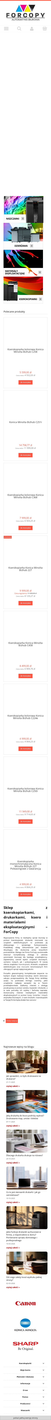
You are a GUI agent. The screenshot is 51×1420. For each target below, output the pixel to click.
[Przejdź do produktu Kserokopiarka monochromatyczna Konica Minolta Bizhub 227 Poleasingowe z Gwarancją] (25, 846)
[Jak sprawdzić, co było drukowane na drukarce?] (26, 1061)
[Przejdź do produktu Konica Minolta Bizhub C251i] (25, 407)
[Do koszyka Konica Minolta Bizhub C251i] (25, 455)
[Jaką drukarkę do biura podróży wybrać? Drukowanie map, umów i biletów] (26, 1101)
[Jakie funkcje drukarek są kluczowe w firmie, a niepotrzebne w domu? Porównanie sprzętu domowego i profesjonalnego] (26, 1217)
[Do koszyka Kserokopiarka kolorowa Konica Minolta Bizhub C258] (25, 382)
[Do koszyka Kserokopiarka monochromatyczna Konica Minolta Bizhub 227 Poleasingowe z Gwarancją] (25, 894)
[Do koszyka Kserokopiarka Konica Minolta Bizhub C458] (25, 676)
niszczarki (25, 967)
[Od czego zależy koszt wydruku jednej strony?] (26, 1263)
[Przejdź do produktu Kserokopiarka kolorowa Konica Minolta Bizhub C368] (25, 479)
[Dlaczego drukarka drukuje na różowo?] (26, 1141)
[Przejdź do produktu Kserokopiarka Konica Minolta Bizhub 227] (25, 552)
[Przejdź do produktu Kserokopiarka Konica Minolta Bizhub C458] (25, 627)
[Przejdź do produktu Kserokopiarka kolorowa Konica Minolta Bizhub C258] (25, 334)
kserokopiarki (24, 964)
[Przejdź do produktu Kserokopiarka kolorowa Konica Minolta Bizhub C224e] (25, 700)
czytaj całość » (13, 1086)
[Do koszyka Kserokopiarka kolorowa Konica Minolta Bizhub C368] (25, 528)
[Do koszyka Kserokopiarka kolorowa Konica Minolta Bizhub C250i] (25, 821)
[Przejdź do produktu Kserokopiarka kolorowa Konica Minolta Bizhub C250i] (25, 773)
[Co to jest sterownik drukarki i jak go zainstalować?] (26, 1178)
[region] (25, 113)
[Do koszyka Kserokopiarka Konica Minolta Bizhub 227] (25, 603)
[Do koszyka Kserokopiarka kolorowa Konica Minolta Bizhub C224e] (25, 749)
